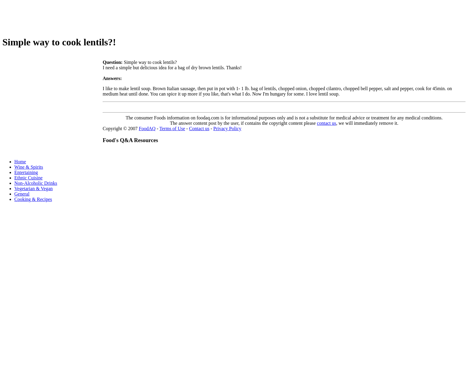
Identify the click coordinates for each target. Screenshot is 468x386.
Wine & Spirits (28, 167)
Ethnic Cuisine (28, 177)
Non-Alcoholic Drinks (35, 183)
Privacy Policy (227, 128)
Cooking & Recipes (33, 199)
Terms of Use (172, 128)
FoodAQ (147, 128)
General (22, 193)
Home (20, 161)
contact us (326, 123)
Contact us (199, 128)
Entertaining (26, 172)
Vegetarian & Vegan (33, 188)
